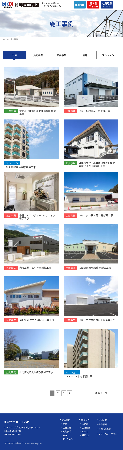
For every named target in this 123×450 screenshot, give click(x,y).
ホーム (6, 39)
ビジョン (86, 431)
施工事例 (66, 419)
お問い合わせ (104, 429)
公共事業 (61, 55)
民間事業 (38, 55)
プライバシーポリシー (108, 433)
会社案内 (85, 419)
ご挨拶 (85, 423)
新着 (14, 55)
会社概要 (86, 427)
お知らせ (102, 419)
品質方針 (86, 435)
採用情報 (102, 424)
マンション (108, 55)
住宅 (84, 55)
